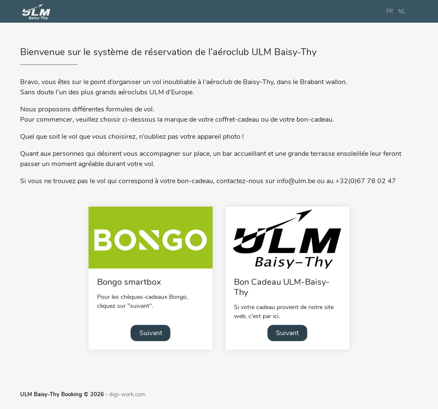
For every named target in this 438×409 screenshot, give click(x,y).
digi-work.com (127, 394)
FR (389, 11)
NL (401, 11)
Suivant (150, 333)
